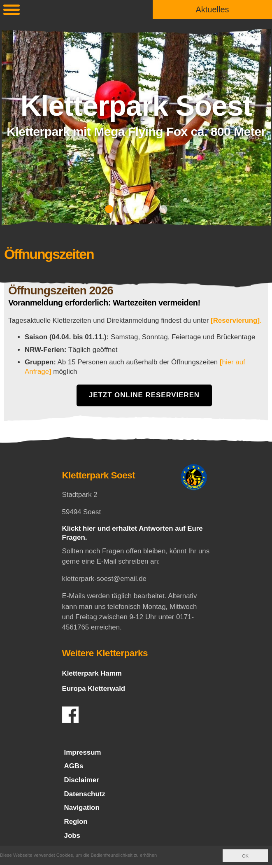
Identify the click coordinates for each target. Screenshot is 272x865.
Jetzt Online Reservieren (144, 395)
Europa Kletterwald (94, 688)
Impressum (82, 752)
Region (76, 821)
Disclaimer (81, 780)
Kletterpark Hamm (92, 673)
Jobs (72, 835)
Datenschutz (84, 794)
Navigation (82, 808)
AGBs (74, 766)
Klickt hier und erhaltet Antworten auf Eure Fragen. (132, 533)
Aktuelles (212, 9)
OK (245, 855)
